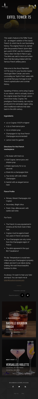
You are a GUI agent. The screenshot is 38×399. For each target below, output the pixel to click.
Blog (23, 393)
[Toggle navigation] (29, 5)
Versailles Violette (17, 364)
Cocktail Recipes (13, 332)
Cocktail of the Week (14, 329)
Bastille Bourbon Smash (16, 324)
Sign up (16, 393)
